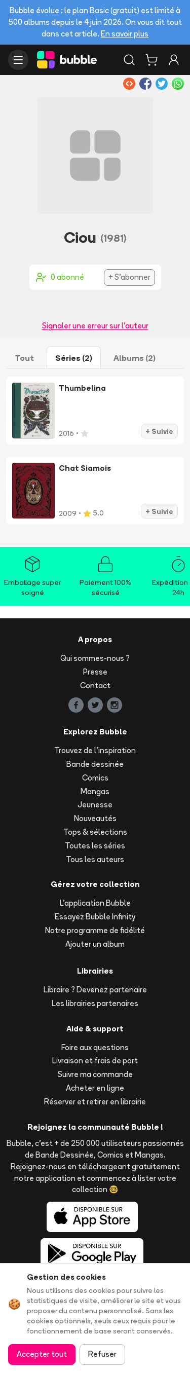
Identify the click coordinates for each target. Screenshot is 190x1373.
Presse (95, 672)
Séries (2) (73, 358)
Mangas (95, 791)
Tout (24, 358)
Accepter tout (42, 1354)
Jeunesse (95, 804)
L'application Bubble (95, 903)
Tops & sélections (95, 832)
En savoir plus (124, 34)
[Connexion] (174, 60)
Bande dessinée (95, 764)
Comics (95, 778)
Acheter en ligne (95, 1088)
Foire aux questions (95, 1047)
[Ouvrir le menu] (18, 60)
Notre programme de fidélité (95, 930)
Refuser (102, 1354)
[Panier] (151, 60)
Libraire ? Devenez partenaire (95, 989)
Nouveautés (95, 818)
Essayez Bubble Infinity (95, 916)
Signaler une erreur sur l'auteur (95, 325)
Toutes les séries (95, 845)
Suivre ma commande (95, 1074)
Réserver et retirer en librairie (95, 1101)
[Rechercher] (129, 60)
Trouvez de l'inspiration (95, 750)
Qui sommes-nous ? (95, 658)
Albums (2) (134, 358)
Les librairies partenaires (95, 1003)
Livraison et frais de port (95, 1060)
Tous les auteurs (95, 859)
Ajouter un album (95, 944)
